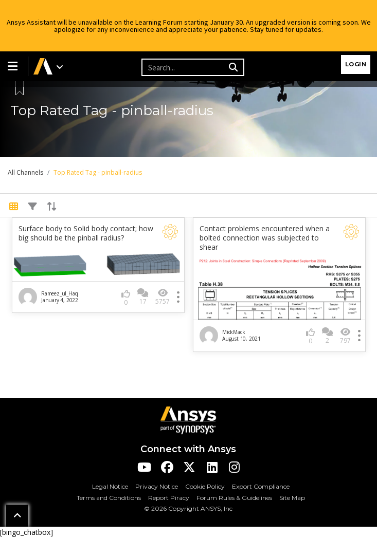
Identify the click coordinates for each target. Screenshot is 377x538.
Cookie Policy (205, 486)
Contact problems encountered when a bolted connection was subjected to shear (265, 238)
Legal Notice (110, 486)
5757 (162, 296)
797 (345, 335)
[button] (14, 66)
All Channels (25, 172)
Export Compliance (261, 486)
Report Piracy (168, 498)
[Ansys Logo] (188, 419)
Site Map (292, 498)
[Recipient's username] (183, 67)
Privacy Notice (156, 486)
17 (142, 296)
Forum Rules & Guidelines (234, 498)
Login (356, 64)
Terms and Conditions (109, 498)
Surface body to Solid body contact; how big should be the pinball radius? (86, 233)
